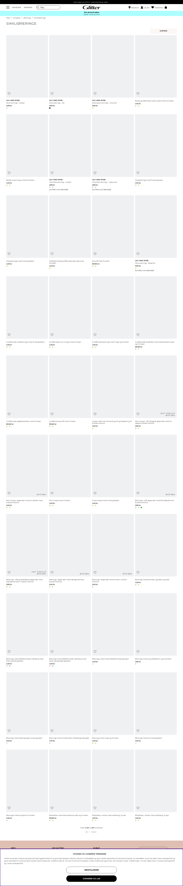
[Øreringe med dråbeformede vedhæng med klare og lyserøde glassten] (70, 630)
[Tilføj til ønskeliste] (9, 94)
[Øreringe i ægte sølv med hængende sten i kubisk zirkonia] (70, 551)
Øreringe (27, 18)
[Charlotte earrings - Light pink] (113, 152)
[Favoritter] (158, 7)
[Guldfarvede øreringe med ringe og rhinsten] (113, 313)
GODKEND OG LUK (91, 878)
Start (8, 18)
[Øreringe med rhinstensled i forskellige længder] (70, 708)
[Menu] (8, 7)
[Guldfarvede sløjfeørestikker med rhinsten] (27, 392)
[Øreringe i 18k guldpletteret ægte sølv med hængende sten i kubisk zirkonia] (27, 551)
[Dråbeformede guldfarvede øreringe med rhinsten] (70, 233)
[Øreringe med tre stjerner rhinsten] (27, 786)
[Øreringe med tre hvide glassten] (156, 708)
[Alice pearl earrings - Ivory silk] (113, 72)
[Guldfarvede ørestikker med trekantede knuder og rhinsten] (156, 313)
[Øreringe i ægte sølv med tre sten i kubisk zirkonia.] (113, 551)
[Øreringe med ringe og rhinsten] (113, 708)
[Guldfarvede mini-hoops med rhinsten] (70, 313)
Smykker (17, 18)
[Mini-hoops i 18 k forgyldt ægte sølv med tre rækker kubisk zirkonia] (156, 392)
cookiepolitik (17, 863)
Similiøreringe (40, 18)
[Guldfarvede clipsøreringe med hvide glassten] (27, 313)
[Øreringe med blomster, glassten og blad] (156, 551)
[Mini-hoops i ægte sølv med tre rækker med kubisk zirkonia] (27, 472)
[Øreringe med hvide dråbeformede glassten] (113, 630)
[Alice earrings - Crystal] (27, 72)
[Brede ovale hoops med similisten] (27, 152)
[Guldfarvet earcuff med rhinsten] (70, 392)
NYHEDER (16, 7)
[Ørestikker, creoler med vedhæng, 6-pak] (113, 786)
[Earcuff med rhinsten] (113, 233)
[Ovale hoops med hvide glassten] (113, 472)
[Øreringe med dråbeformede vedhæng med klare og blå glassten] (27, 630)
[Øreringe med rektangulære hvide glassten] (27, 708)
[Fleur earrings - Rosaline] (156, 233)
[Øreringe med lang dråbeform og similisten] (156, 630)
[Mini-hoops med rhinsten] (70, 472)
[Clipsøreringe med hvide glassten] (156, 152)
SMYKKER (28, 7)
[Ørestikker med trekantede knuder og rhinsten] (70, 786)
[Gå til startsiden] (91, 7)
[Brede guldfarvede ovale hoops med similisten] (156, 72)
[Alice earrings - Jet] (70, 72)
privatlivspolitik (168, 861)
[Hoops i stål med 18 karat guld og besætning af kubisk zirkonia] (113, 392)
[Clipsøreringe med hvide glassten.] (27, 233)
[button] (146, 7)
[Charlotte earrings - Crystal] (70, 152)
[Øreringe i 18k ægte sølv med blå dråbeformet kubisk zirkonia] (156, 472)
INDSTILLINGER (91, 870)
